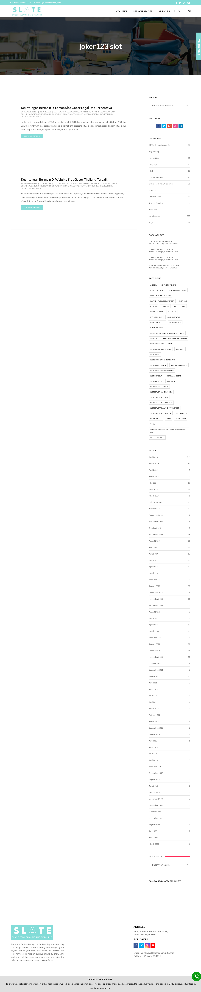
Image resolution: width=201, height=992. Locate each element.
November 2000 (156, 805)
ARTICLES (164, 11)
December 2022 (156, 592)
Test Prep (108, 114)
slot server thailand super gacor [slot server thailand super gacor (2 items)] (164, 408)
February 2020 (155, 766)
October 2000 (155, 812)
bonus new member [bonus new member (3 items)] (177, 290)
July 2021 (153, 683)
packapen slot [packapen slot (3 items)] (175, 322)
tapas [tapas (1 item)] (169, 419)
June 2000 (153, 837)
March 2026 (154, 463)
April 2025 (153, 470)
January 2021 (154, 721)
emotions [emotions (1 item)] (183, 301)
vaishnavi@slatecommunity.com (47, 2)
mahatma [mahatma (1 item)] (172, 312)
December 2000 (156, 799)
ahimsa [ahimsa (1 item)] (153, 285)
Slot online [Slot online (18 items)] (171, 381)
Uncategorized (28, 117)
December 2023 (156, 515)
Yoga (38, 117)
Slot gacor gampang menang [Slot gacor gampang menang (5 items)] (162, 360)
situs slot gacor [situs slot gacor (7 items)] (157, 344)
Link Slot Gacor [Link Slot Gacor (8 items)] (156, 312)
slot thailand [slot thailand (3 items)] (156, 419)
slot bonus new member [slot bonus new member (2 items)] (160, 349)
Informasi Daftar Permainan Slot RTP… (165, 265)
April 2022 (153, 625)
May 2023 (153, 560)
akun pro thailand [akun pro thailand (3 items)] (169, 285)
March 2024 (154, 496)
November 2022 (156, 599)
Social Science (80, 114)
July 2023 (153, 547)
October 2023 (155, 528)
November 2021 (156, 657)
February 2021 (155, 715)
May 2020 (153, 753)
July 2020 (153, 741)
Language (107, 112)
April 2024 (153, 489)
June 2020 (153, 747)
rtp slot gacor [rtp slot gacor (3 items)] (156, 328)
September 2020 (156, 728)
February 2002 (155, 792)
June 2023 (153, 554)
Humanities (96, 112)
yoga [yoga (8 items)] (152, 424)
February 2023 (155, 579)
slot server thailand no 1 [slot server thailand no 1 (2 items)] (161, 403)
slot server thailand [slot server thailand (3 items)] (159, 397)
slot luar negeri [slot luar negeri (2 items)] (174, 376)
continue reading (32, 136)
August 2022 (154, 612)
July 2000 (153, 831)
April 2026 (153, 457)
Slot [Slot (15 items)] (170, 344)
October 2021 (155, 663)
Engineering (84, 112)
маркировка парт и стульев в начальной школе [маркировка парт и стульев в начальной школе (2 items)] (168, 430)
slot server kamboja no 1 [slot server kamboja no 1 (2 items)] (161, 392)
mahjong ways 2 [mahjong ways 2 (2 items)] (157, 322)
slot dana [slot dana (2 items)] (180, 349)
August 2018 (154, 779)
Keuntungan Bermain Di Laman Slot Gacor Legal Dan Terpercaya (66, 108)
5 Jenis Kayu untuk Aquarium (161, 249)
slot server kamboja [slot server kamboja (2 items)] (159, 386)
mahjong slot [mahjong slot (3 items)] (156, 317)
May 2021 (153, 695)
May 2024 (153, 483)
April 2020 (153, 760)
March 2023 (154, 573)
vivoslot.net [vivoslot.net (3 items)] (181, 419)
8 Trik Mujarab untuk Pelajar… (161, 241)
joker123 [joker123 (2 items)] (165, 306)
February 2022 (155, 637)
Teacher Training (95, 114)
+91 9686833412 (151, 956)
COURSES (121, 11)
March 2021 (154, 708)
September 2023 (156, 534)
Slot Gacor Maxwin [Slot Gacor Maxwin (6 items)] (179, 365)
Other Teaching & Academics (51, 114)
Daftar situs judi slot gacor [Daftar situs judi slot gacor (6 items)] (162, 301)
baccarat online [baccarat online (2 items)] (157, 290)
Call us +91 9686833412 (20, 2)
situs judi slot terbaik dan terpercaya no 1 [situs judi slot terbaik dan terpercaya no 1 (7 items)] (168, 338)
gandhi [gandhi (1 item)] (153, 306)
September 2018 (156, 773)
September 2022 (156, 605)
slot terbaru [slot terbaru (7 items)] (181, 413)
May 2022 (153, 618)
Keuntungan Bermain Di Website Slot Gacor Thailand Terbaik (64, 179)
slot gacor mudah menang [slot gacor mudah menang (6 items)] (162, 370)
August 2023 (154, 541)
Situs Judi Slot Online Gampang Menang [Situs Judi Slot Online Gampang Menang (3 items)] (167, 333)
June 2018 (153, 786)
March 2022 (154, 631)
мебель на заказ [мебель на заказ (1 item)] (157, 437)
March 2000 (154, 844)
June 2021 (153, 689)
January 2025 (154, 476)
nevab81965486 (30, 112)
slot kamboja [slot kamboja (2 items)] (156, 376)
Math (114, 112)
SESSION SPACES (142, 11)
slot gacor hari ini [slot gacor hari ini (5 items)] (158, 365)
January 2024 (154, 508)
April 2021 (153, 702)
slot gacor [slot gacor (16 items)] (154, 354)
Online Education (29, 114)
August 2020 (154, 734)
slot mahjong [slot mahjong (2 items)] (156, 381)
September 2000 (156, 818)
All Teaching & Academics (66, 112)
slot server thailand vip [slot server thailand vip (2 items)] (160, 413)
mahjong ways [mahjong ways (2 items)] (173, 317)
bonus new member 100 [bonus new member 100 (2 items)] (160, 296)
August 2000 (154, 824)
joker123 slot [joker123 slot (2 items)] (179, 306)
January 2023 (154, 586)
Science (68, 114)
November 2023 (156, 521)
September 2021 (156, 670)
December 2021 (156, 650)
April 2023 (153, 567)
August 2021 (154, 676)
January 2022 (154, 644)
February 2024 (155, 502)
